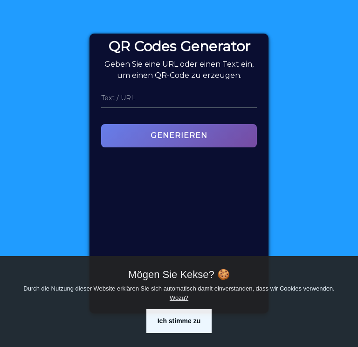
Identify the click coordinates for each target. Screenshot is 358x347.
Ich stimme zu (179, 321)
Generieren (179, 135)
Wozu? (179, 297)
